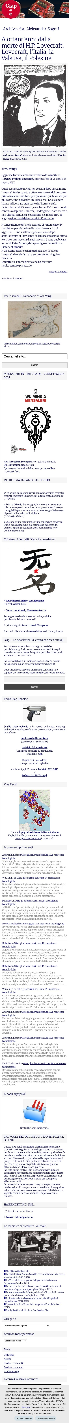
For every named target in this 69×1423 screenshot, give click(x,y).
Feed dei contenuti (13, 1363)
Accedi (7, 1359)
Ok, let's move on (24, 1418)
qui (40, 754)
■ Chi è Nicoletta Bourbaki (16, 1271)
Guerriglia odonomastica (28, 838)
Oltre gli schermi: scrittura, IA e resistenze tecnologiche (35, 923)
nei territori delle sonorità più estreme (31, 218)
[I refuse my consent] (65, 1403)
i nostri (35, 625)
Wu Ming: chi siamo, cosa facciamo (25, 600)
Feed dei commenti (13, 1367)
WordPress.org (11, 1371)
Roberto (6, 943)
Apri (6, 461)
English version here (15, 604)
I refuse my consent (46, 1418)
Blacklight (26, 1407)
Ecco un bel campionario (19, 1217)
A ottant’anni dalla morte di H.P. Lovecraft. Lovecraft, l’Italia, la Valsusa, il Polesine (33, 49)
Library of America (12, 247)
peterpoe (6, 900)
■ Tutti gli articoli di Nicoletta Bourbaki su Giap (26, 1310)
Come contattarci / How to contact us (26, 610)
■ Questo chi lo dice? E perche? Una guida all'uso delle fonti (32, 1304)
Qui (5, 465)
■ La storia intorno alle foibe (17, 1292)
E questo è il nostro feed (34, 760)
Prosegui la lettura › (58, 271)
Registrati (9, 1354)
